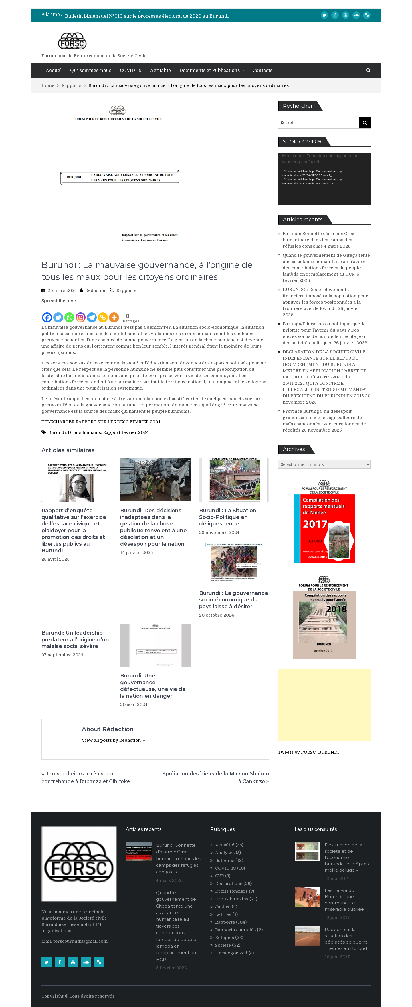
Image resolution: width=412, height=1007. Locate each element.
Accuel (54, 70)
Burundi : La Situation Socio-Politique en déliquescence (227, 517)
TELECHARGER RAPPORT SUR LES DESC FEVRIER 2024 (101, 421)
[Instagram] (81, 313)
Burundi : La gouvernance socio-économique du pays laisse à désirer (233, 600)
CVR (219, 875)
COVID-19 (131, 70)
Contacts (262, 70)
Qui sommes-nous (90, 70)
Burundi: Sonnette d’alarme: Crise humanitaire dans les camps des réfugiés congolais (319, 240)
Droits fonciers (231, 891)
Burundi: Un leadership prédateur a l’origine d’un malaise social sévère (75, 639)
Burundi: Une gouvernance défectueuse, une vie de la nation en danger (153, 686)
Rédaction (96, 290)
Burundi (57, 432)
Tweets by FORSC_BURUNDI (308, 752)
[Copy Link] (103, 313)
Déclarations (228, 883)
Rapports (126, 290)
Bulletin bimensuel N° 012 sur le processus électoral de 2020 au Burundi (147, 14)
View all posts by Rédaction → (114, 740)
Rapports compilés (235, 929)
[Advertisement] (324, 705)
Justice (223, 906)
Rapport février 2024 (126, 432)
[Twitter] (58, 313)
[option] (152, 14)
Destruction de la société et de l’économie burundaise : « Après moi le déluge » (347, 857)
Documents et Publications (209, 70)
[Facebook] (47, 313)
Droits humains (84, 432)
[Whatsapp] (69, 313)
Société (223, 945)
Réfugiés (224, 937)
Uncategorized (231, 953)
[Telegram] (92, 313)
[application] (324, 179)
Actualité (160, 70)
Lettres (223, 914)
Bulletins (224, 860)
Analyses (225, 852)
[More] (114, 313)
